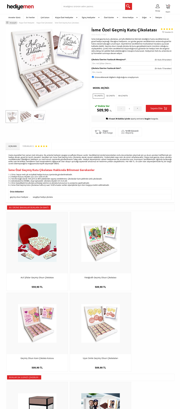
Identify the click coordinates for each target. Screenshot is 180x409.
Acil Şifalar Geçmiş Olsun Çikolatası (26, 254)
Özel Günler (109, 17)
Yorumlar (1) (169, 32)
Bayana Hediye (125, 376)
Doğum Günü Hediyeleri (100, 376)
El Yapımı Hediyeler (42, 385)
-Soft (75, 405)
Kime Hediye (128, 17)
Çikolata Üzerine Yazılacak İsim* (106, 68)
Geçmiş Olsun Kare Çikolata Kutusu (111, 254)
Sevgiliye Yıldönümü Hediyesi (74, 393)
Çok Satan (45, 17)
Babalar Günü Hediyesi (100, 393)
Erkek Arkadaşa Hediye (44, 376)
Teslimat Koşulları (14, 372)
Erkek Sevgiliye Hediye (72, 385)
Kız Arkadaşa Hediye (43, 381)
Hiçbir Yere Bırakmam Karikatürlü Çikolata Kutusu (69, 321)
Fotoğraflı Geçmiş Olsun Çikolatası (69, 254)
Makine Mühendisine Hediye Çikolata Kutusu (26, 321)
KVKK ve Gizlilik (13, 389)
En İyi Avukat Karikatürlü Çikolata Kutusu (153, 321)
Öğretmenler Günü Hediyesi (102, 389)
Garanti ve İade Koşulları (16, 385)
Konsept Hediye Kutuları (72, 372)
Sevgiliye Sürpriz (41, 389)
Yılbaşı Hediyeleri (98, 381)
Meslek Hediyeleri (42, 393)
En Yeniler (30, 17)
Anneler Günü (14, 17)
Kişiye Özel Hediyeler (64, 17)
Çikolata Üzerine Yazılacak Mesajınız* (108, 59)
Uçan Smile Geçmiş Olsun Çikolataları (153, 254)
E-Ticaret (81, 405)
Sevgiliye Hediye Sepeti (72, 376)
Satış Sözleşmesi (13, 381)
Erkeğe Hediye (125, 372)
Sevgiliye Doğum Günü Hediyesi (75, 381)
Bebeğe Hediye (125, 385)
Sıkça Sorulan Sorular (15, 393)
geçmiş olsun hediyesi (19, 195)
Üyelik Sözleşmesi (14, 376)
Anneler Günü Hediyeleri (101, 385)
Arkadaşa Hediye (126, 389)
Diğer (144, 17)
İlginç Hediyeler (88, 17)
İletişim (158, 17)
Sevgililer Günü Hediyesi (100, 372)
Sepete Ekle (158, 107)
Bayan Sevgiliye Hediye (72, 389)
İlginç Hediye (125, 393)
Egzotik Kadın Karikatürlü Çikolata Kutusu (111, 321)
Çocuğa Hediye (125, 381)
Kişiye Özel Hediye (42, 372)
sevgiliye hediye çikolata (43, 195)
